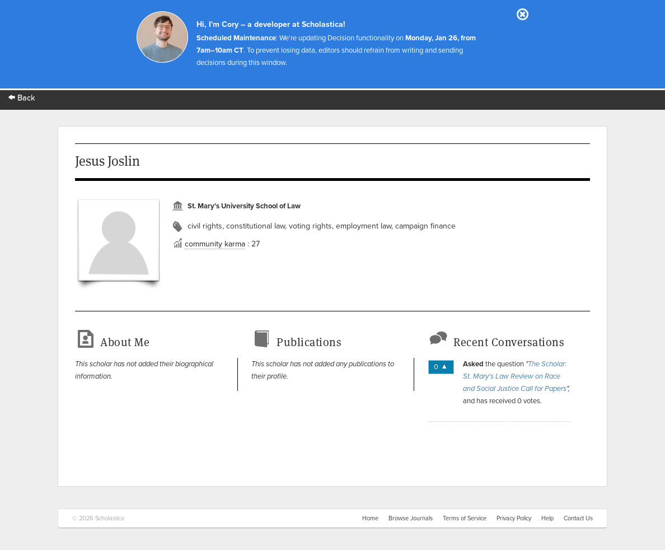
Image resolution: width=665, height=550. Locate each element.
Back (21, 97)
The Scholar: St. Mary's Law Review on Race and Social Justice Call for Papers (514, 376)
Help (547, 518)
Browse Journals (410, 518)
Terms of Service (464, 518)
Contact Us (578, 518)
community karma (215, 244)
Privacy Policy (514, 518)
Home (370, 518)
